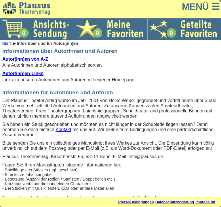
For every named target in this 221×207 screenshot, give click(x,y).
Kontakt (63, 129)
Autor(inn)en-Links (22, 73)
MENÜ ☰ (201, 6)
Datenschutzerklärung (174, 202)
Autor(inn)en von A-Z (25, 59)
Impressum (205, 202)
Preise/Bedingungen (136, 202)
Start (6, 43)
